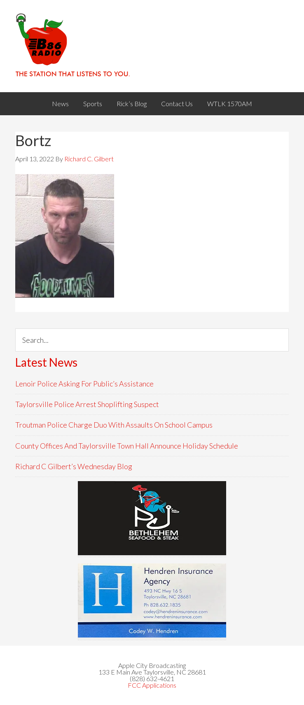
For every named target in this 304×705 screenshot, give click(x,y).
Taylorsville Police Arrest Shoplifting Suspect (87, 404)
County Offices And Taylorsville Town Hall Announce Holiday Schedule (126, 445)
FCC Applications (152, 685)
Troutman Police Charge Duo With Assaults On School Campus (114, 424)
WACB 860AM (152, 46)
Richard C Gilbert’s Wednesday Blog (73, 466)
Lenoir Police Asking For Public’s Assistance (84, 383)
